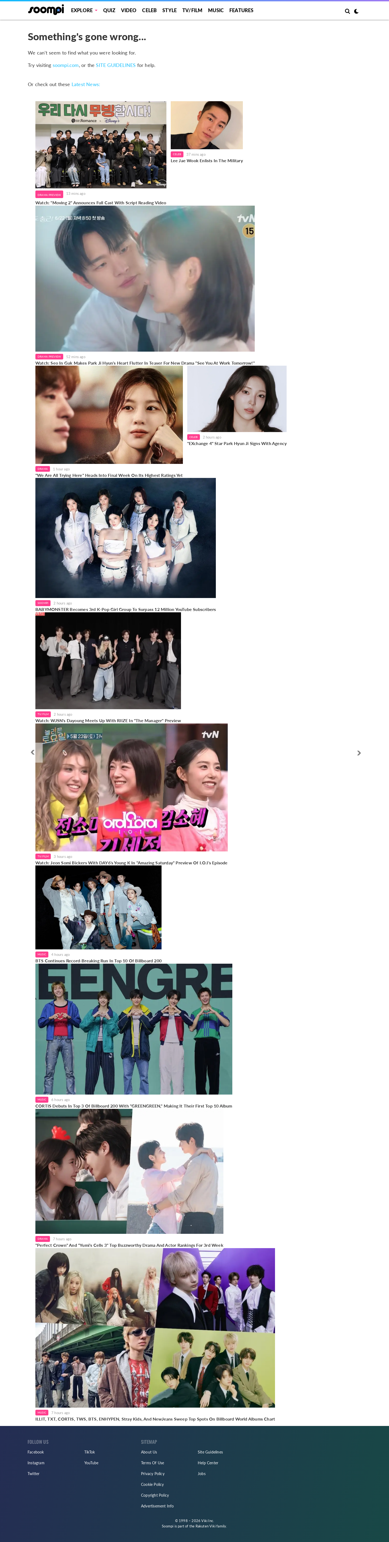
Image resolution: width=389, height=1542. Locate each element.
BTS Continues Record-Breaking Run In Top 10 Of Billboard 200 (98, 960)
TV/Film (43, 714)
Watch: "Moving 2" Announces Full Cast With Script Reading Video (100, 202)
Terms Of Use (152, 1463)
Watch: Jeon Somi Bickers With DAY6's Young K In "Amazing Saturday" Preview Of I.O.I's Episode (131, 862)
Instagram (36, 1463)
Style (169, 10)
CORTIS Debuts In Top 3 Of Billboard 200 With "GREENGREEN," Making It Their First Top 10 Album (133, 1105)
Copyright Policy (155, 1495)
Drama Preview (49, 194)
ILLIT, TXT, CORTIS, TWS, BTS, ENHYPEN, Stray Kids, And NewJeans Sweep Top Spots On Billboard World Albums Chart (155, 1418)
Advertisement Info (157, 1506)
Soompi (43, 602)
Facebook (36, 1452)
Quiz (109, 10)
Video (129, 10)
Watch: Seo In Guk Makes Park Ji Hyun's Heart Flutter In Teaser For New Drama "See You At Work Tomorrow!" (145, 362)
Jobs (202, 1473)
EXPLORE (82, 10)
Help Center (208, 1463)
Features (241, 10)
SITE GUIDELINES (116, 65)
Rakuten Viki (206, 1526)
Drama (43, 468)
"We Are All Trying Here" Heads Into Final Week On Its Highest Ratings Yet (109, 475)
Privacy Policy (153, 1473)
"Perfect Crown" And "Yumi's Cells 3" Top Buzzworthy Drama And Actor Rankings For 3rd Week (129, 1245)
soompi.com (66, 65)
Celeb (149, 10)
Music (216, 10)
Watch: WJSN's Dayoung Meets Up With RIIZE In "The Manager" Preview (108, 720)
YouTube (91, 1463)
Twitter (33, 1473)
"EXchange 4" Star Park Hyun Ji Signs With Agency (237, 443)
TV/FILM (192, 10)
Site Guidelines (210, 1452)
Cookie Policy (152, 1484)
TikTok (89, 1452)
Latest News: (86, 84)
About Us (149, 1452)
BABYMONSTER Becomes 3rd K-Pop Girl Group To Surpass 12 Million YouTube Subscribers (125, 609)
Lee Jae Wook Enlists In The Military (207, 160)
